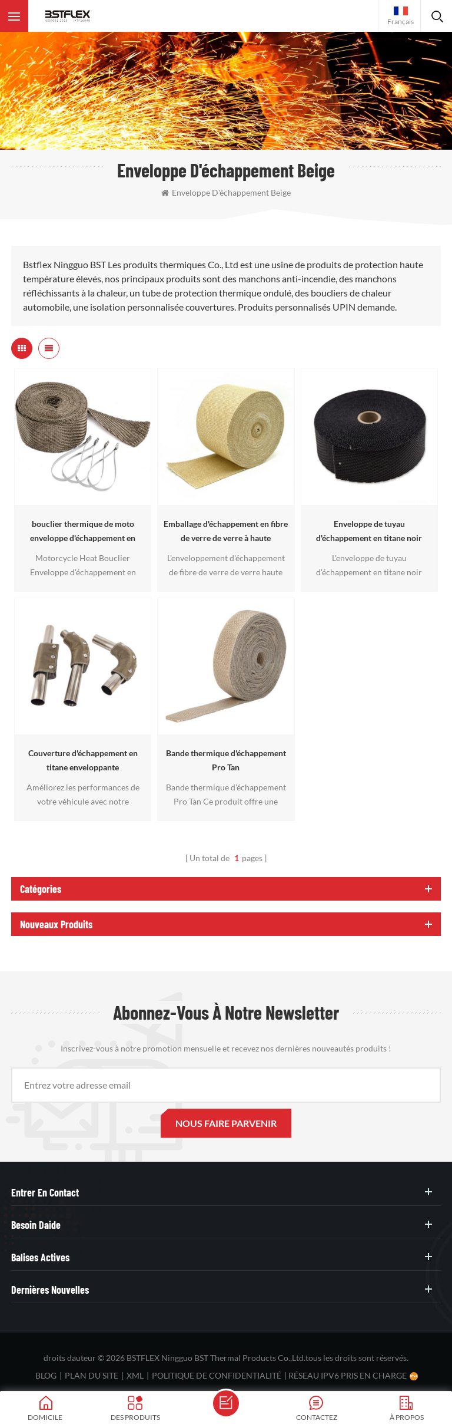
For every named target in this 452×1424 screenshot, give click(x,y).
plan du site (91, 1375)
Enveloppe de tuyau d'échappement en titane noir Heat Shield (369, 532)
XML (135, 1375)
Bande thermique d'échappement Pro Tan (226, 760)
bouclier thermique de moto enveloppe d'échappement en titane (82, 532)
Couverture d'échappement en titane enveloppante (83, 760)
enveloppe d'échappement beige (226, 192)
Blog (45, 1375)
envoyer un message (226, 1403)
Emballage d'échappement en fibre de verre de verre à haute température (226, 532)
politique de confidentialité (216, 1375)
